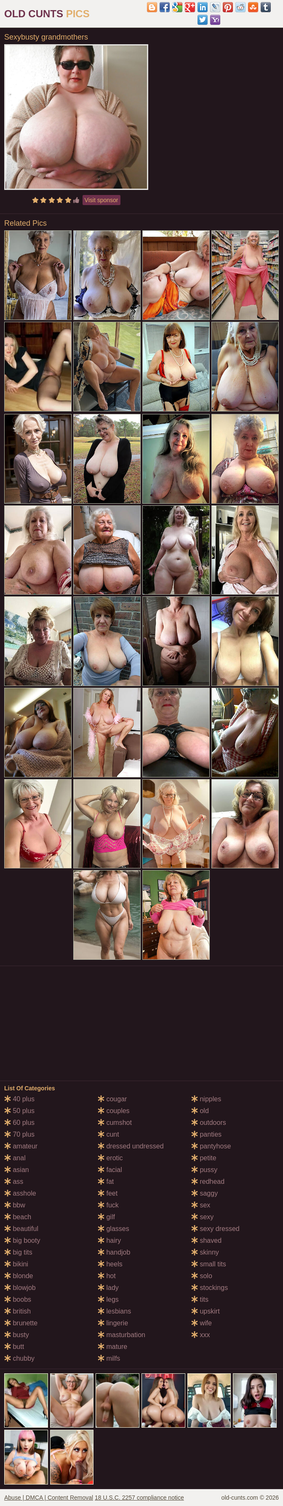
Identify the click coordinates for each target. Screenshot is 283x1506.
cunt (108, 1134)
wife (201, 1323)
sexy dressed (215, 1228)
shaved (206, 1240)
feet (107, 1193)
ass (13, 1181)
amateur (20, 1146)
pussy (204, 1169)
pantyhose (211, 1146)
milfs (109, 1358)
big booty (22, 1240)
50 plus (19, 1110)
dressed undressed (131, 1146)
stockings (209, 1287)
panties (206, 1134)
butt (14, 1346)
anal (15, 1158)
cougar (112, 1099)
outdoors (208, 1122)
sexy (202, 1216)
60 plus (19, 1122)
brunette (20, 1323)
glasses (113, 1228)
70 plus (19, 1134)
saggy (204, 1193)
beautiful (21, 1228)
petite (203, 1158)
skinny (205, 1252)
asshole (20, 1193)
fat (106, 1181)
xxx (200, 1334)
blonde (18, 1275)
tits (199, 1299)
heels (110, 1264)
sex (200, 1205)
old (200, 1110)
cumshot (115, 1122)
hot (107, 1275)
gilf (106, 1216)
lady (108, 1287)
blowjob (20, 1287)
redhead (207, 1181)
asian (16, 1169)
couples (114, 1110)
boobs (17, 1299)
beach (17, 1216)
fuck (108, 1205)
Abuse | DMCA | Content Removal (48, 1497)
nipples (206, 1099)
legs (108, 1299)
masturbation (121, 1334)
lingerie (113, 1323)
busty (16, 1334)
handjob (114, 1252)
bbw (14, 1205)
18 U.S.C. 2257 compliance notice (139, 1497)
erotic (110, 1158)
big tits (18, 1252)
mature (112, 1346)
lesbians (114, 1311)
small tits (208, 1264)
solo (201, 1275)
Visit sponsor (101, 200)
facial (110, 1169)
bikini (16, 1264)
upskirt (205, 1311)
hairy (109, 1240)
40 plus (19, 1099)
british (17, 1311)
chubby (19, 1358)
